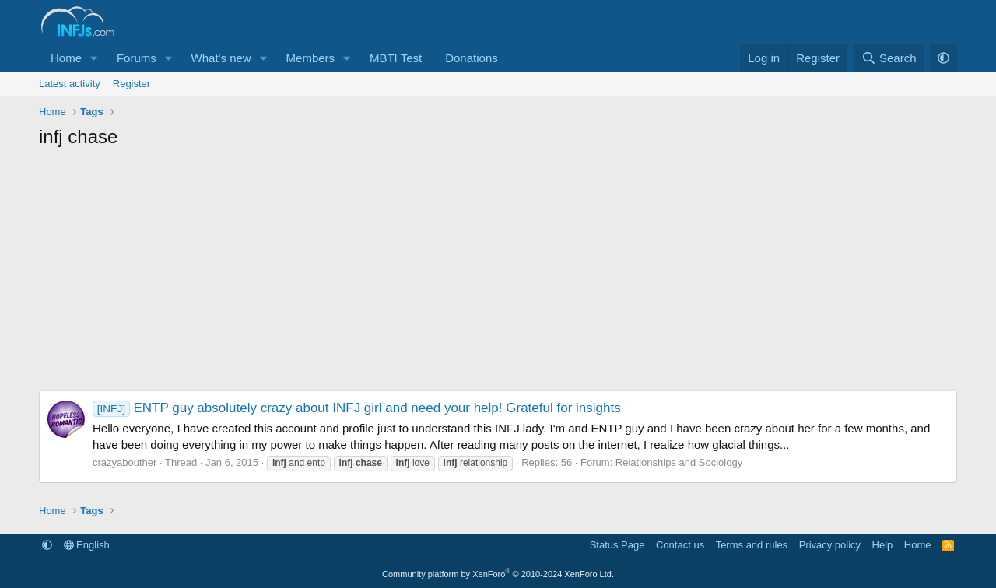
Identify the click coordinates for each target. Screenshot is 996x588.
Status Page (617, 545)
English (87, 545)
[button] (94, 58)
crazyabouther (124, 462)
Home (66, 58)
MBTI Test (396, 58)
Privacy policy (830, 545)
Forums (136, 58)
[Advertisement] (498, 274)
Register (131, 83)
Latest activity (69, 83)
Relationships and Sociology (678, 462)
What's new (221, 58)
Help (882, 545)
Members (310, 58)
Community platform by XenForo (498, 574)
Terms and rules (751, 545)
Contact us (680, 545)
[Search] (889, 58)
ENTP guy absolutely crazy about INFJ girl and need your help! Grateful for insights (357, 408)
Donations (471, 58)
